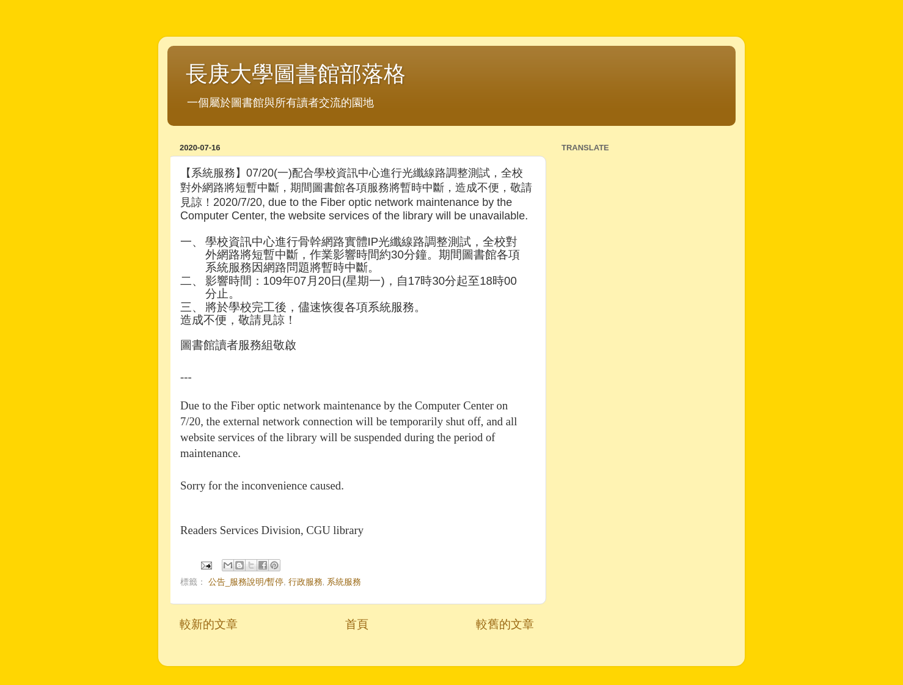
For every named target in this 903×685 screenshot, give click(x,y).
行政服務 (305, 582)
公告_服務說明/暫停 (245, 582)
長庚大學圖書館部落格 (296, 73)
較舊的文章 (505, 624)
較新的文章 (209, 624)
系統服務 (344, 582)
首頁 (356, 624)
